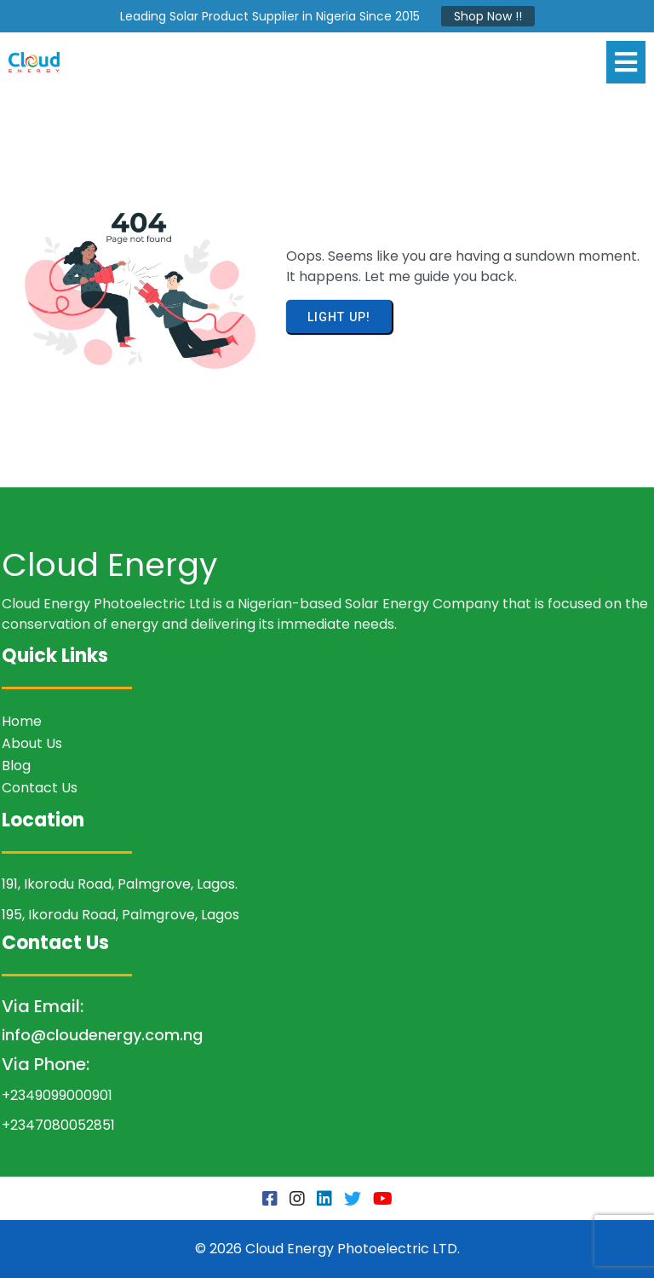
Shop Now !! (488, 16)
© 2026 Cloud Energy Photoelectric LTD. (327, 1248)
